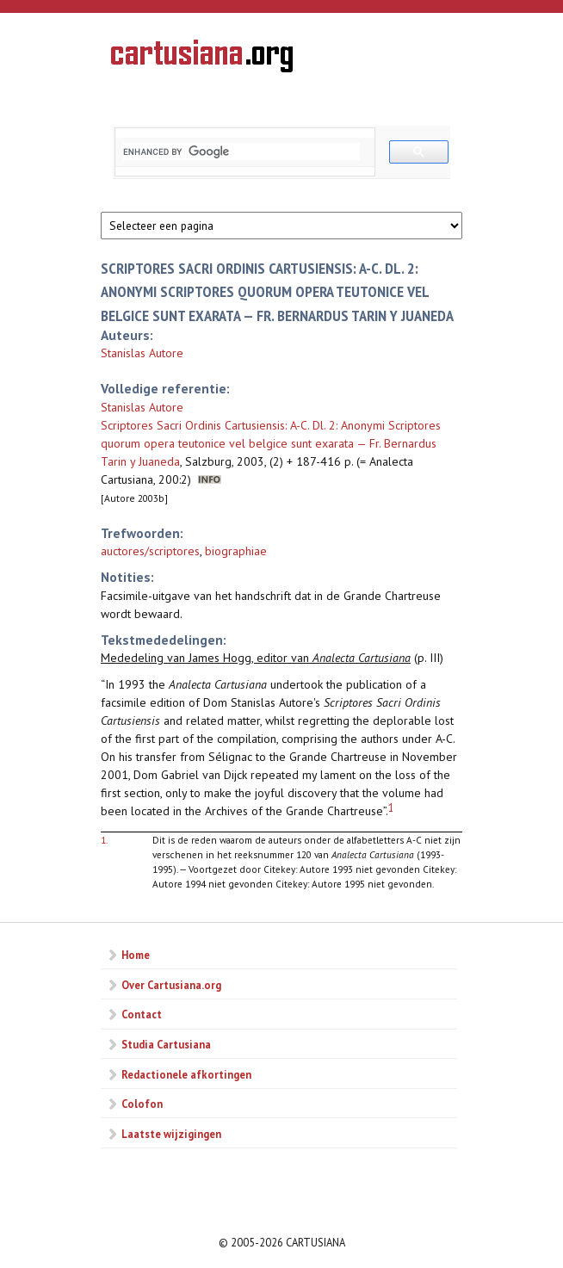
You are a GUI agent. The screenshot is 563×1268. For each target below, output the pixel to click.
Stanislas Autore (142, 353)
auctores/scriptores (150, 551)
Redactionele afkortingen (186, 1074)
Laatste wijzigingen (171, 1134)
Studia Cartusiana (166, 1044)
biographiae (236, 551)
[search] (241, 151)
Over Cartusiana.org (171, 985)
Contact (141, 1014)
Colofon (142, 1103)
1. (104, 839)
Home (135, 955)
